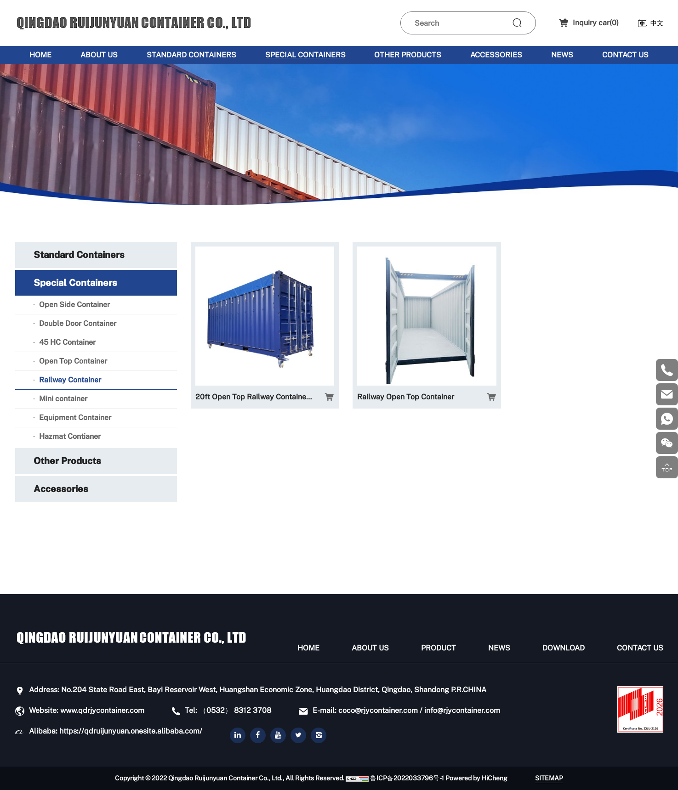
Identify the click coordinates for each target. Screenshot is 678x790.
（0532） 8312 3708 (235, 710)
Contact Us (625, 54)
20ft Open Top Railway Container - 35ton (264, 396)
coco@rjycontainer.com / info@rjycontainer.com (419, 710)
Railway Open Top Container (405, 396)
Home (40, 54)
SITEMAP (549, 778)
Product (438, 648)
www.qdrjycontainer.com (102, 710)
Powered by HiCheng (476, 778)
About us (99, 54)
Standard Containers (191, 54)
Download (563, 648)
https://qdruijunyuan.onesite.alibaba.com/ (130, 731)
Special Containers (305, 54)
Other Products (407, 54)
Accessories (496, 54)
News (562, 54)
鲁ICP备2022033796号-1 (407, 778)
